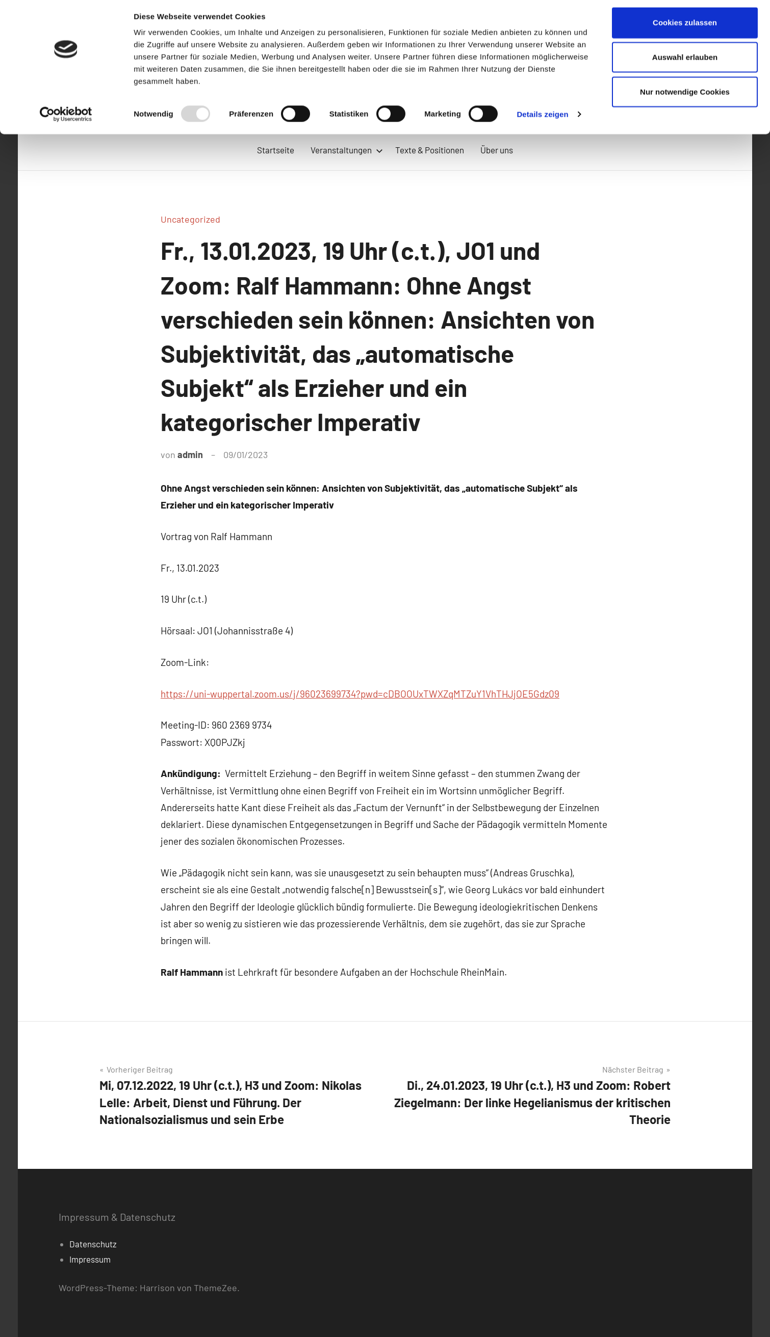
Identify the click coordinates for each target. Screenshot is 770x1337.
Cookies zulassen (685, 27)
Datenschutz (93, 1244)
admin (190, 454)
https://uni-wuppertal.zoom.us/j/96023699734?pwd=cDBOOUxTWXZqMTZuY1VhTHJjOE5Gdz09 (360, 694)
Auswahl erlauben (684, 62)
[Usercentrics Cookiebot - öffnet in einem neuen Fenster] (66, 119)
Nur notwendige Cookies (685, 96)
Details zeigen (542, 119)
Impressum (90, 1259)
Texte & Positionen (429, 150)
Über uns (496, 150)
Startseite (275, 150)
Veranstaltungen (347, 150)
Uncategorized (190, 219)
